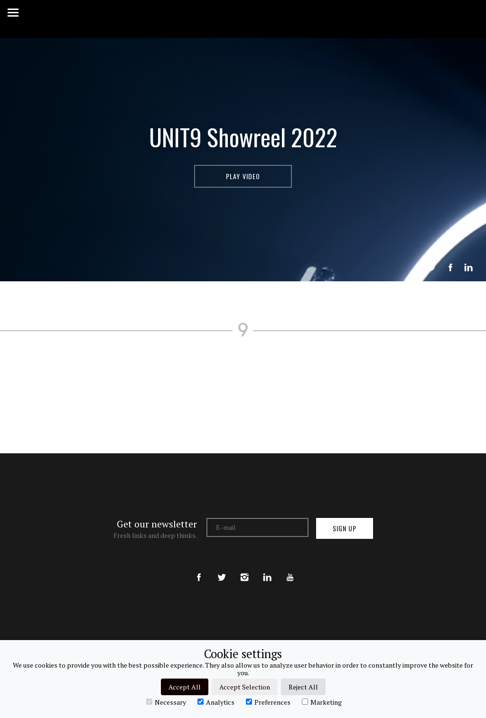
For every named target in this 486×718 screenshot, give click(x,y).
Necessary (166, 702)
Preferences (268, 702)
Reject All (303, 686)
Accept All (184, 686)
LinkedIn (468, 267)
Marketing (322, 702)
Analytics (215, 702)
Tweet (431, 267)
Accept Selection (244, 686)
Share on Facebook (450, 267)
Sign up (344, 528)
